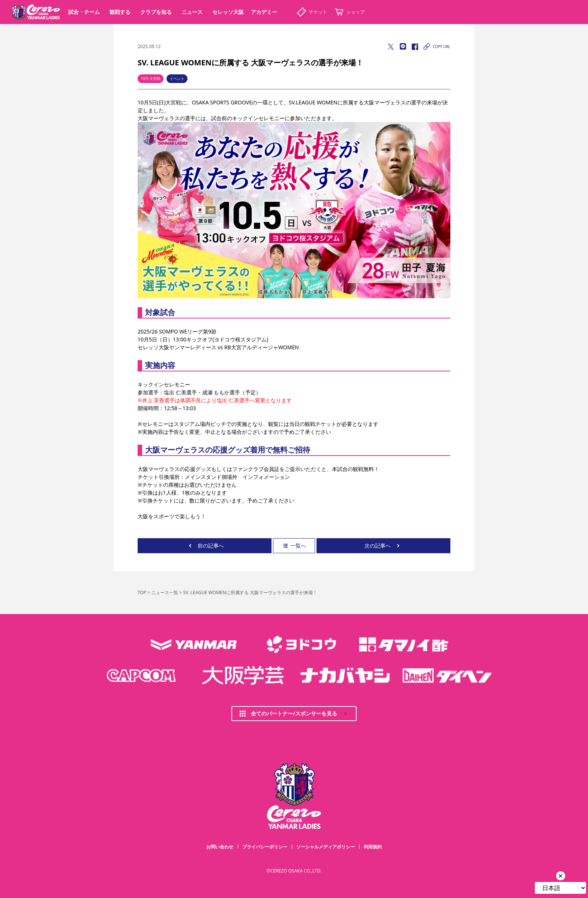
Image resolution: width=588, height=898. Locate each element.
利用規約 (373, 847)
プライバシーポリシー (264, 847)
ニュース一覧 (164, 592)
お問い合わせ (219, 847)
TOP (142, 592)
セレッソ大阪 (228, 11)
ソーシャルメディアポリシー (325, 847)
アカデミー (264, 11)
